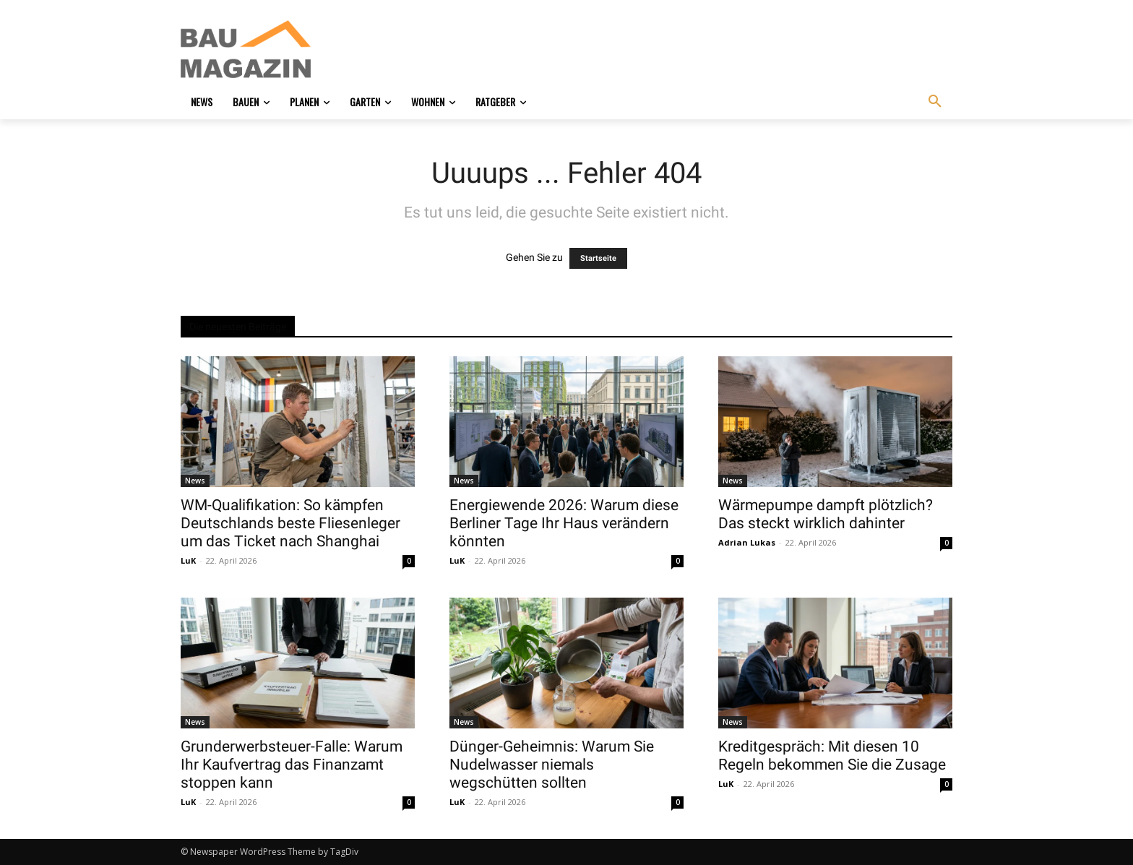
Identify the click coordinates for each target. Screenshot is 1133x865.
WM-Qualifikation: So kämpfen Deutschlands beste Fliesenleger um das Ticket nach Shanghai (290, 523)
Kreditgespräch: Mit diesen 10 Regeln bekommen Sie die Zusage (832, 755)
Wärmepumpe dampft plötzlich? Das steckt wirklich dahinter (825, 514)
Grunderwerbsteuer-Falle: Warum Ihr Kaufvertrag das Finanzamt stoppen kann (291, 764)
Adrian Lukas (746, 542)
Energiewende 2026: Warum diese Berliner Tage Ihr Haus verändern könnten (563, 523)
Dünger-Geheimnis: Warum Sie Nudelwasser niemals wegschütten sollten (551, 764)
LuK (188, 560)
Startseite (598, 258)
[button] (935, 102)
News (195, 480)
